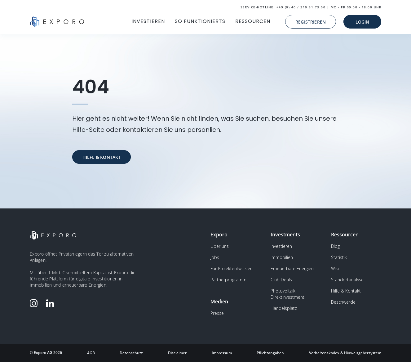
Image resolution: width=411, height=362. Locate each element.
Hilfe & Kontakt (346, 291)
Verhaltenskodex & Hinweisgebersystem (345, 352)
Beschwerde (343, 302)
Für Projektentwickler (231, 268)
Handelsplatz (284, 308)
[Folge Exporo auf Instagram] (35, 303)
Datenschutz (131, 352)
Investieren (281, 246)
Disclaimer (177, 352)
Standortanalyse (347, 280)
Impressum (222, 352)
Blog (335, 246)
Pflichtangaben (270, 352)
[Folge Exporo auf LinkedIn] (51, 303)
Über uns (219, 246)
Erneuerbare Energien (292, 268)
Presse (217, 313)
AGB (91, 352)
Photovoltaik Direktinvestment (287, 294)
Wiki (335, 268)
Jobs (214, 257)
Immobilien (282, 257)
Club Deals (281, 280)
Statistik (339, 257)
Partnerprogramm (228, 280)
